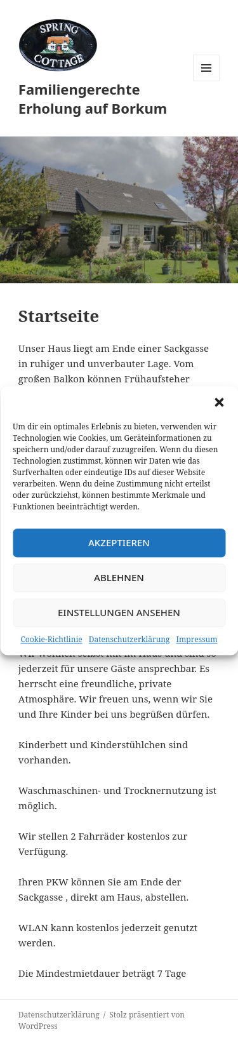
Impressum (197, 639)
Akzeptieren (119, 542)
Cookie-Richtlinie (51, 639)
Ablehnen (119, 577)
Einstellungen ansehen (119, 612)
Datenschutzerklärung (129, 639)
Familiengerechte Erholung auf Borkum (92, 98)
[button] (219, 402)
